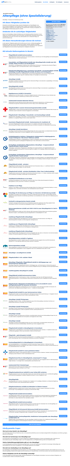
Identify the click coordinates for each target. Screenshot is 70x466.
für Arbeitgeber (59, 2)
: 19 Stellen (52, 35)
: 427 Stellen (50, 31)
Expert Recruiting (51, 24)
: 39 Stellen (50, 34)
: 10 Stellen (50, 37)
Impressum (66, 2)
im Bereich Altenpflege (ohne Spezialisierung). (55, 26)
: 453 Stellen (50, 30)
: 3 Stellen (50, 39)
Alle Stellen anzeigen (56, 22)
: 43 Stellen (50, 33)
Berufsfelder (45, 2)
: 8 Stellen (50, 38)
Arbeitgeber (52, 2)
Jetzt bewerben (63, 55)
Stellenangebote (38, 2)
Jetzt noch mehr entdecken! (35, 424)
